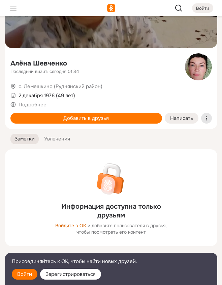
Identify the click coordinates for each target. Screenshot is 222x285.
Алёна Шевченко (38, 63)
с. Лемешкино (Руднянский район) (60, 86)
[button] (24, 139)
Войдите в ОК (70, 226)
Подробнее (32, 104)
